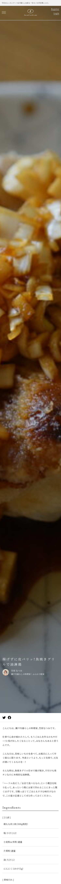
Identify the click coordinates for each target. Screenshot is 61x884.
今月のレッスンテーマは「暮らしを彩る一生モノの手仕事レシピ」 (25, 3)
